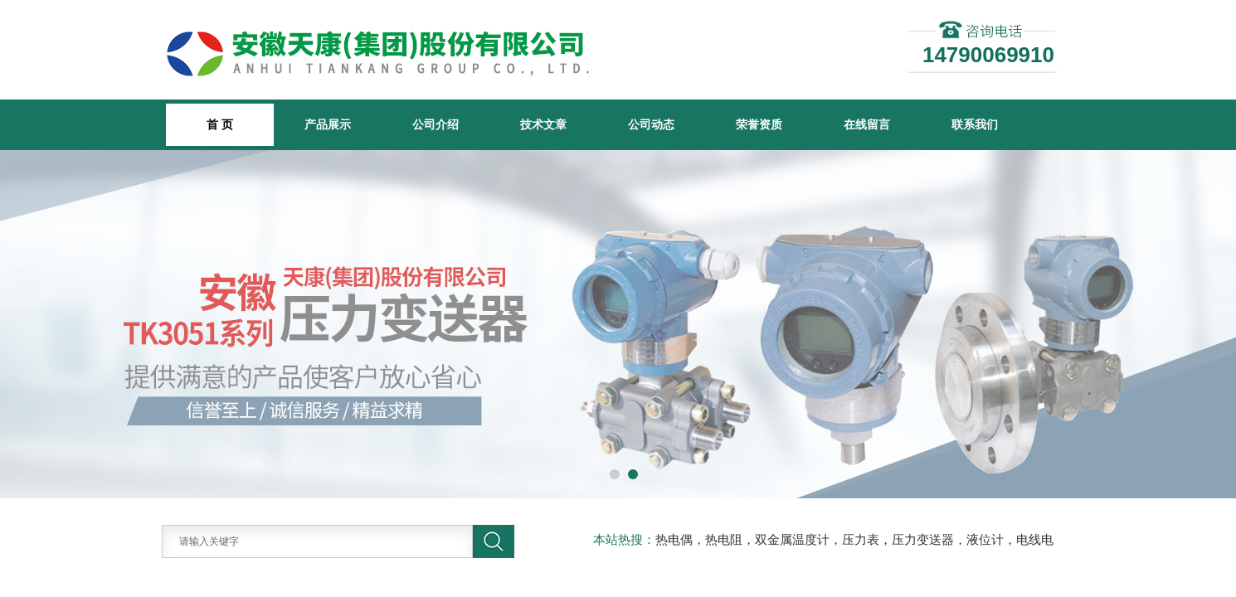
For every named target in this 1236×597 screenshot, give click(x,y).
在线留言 (867, 124)
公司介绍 (435, 124)
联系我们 (974, 124)
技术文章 (543, 124)
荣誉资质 (759, 124)
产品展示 (327, 124)
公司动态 (651, 124)
